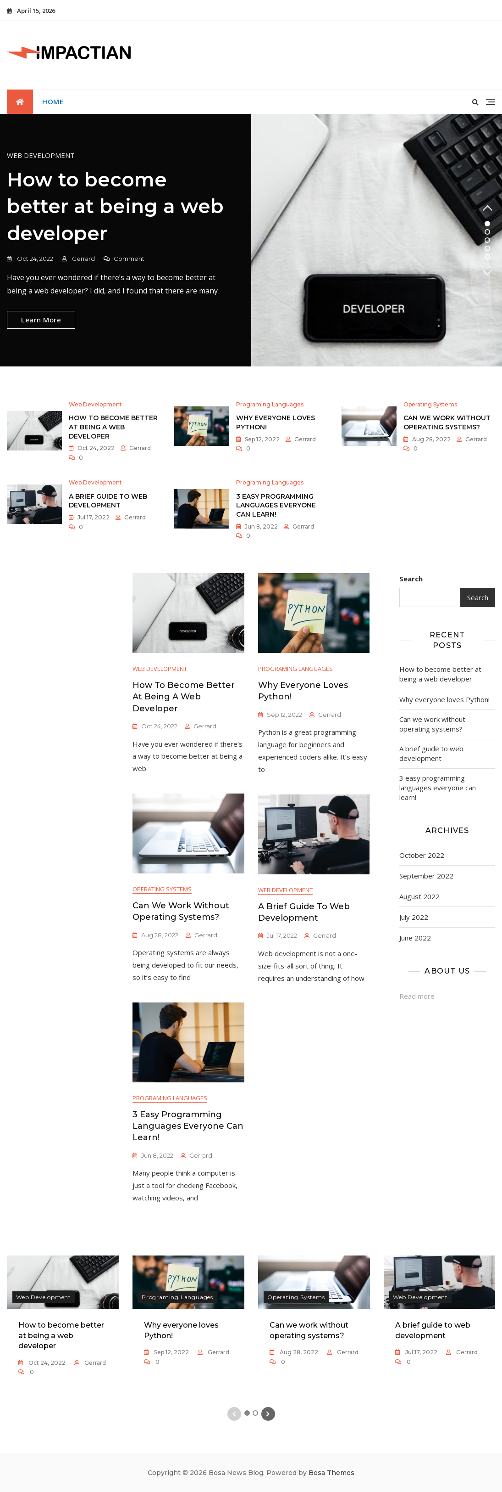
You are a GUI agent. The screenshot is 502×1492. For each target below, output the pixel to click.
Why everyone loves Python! (444, 699)
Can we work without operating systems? (447, 423)
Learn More (41, 319)
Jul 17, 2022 (93, 517)
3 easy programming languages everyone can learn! (276, 505)
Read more (417, 996)
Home (52, 101)
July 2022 (413, 917)
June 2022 (415, 937)
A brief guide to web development (108, 501)
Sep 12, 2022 (261, 439)
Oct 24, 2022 (34, 258)
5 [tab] (487, 256)
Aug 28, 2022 (431, 439)
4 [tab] (487, 248)
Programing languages (269, 405)
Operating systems (430, 405)
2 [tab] (487, 232)
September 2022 (426, 875)
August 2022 (419, 896)
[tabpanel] (251, 240)
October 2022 (421, 855)
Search (411, 578)
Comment (129, 259)
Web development (41, 155)
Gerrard (83, 258)
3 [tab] (487, 240)
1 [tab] (487, 223)
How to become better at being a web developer (115, 207)
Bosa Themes (331, 1473)
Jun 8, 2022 (260, 526)
